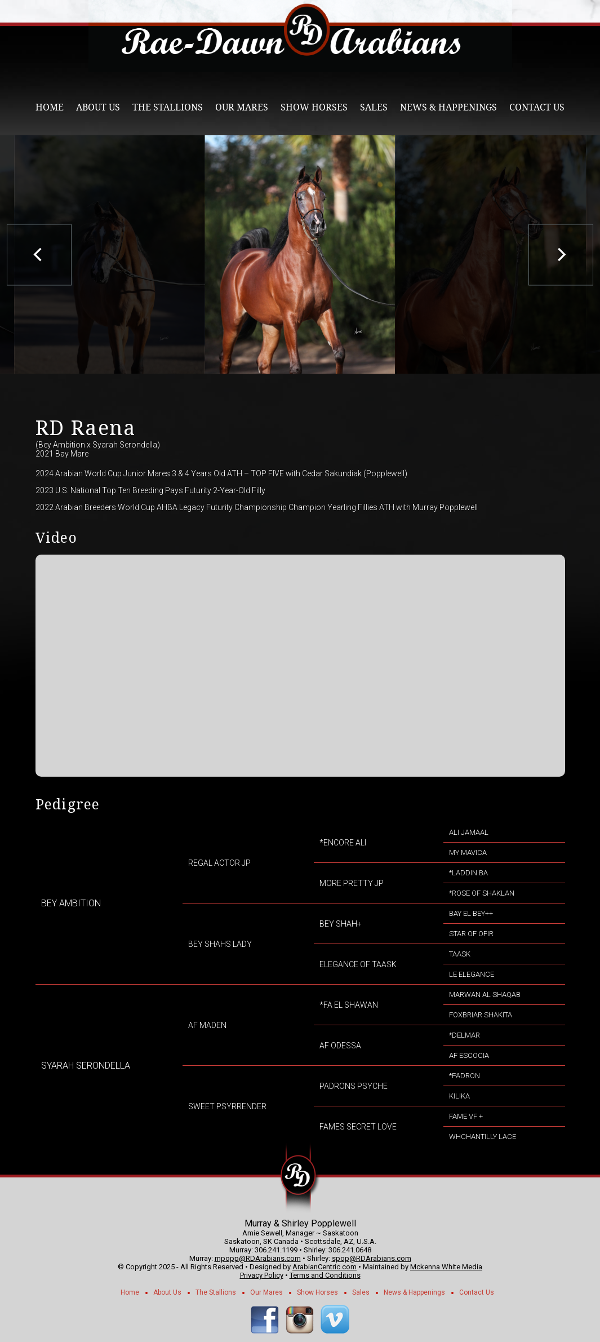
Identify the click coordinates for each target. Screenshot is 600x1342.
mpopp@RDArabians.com (258, 1258)
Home (49, 107)
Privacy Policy (261, 1275)
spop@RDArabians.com (371, 1258)
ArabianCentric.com (324, 1267)
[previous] (39, 254)
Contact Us (537, 107)
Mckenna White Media (446, 1267)
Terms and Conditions (325, 1275)
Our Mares (241, 107)
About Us (98, 107)
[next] (560, 254)
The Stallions (167, 107)
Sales (374, 107)
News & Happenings (448, 107)
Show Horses (314, 107)
